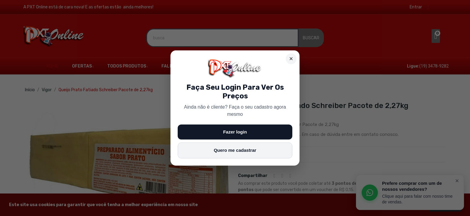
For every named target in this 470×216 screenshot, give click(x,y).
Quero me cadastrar (235, 150)
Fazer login (235, 131)
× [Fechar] (291, 58)
